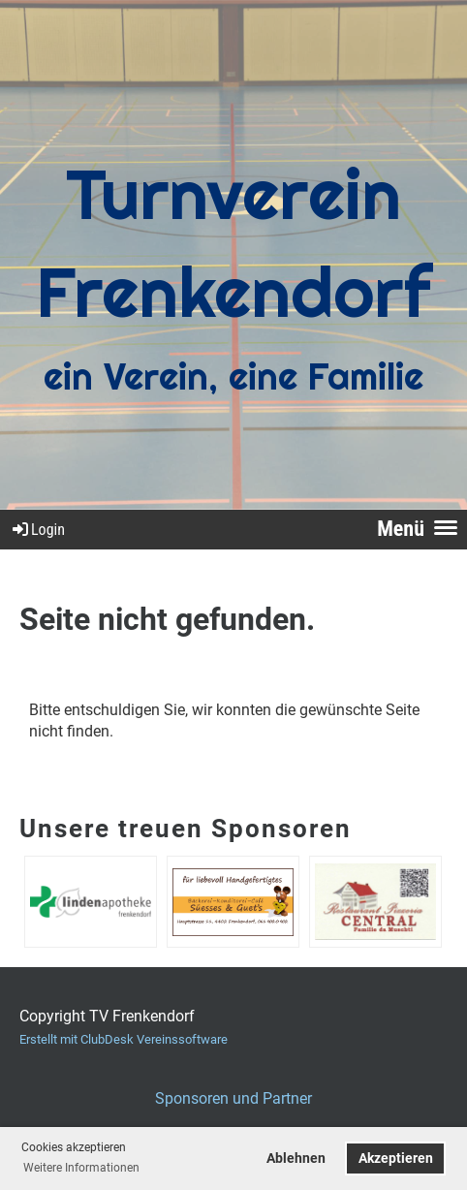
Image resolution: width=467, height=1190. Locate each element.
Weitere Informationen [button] (81, 1167)
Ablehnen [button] (296, 1158)
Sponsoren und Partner (233, 1098)
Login (37, 529)
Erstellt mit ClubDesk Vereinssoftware (123, 1039)
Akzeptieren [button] (395, 1158)
